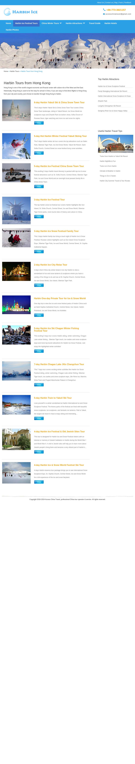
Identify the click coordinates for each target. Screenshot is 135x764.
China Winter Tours (52, 23)
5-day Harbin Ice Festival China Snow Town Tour (59, 166)
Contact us (109, 3)
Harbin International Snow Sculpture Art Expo (114, 96)
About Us (100, 3)
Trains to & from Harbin (108, 166)
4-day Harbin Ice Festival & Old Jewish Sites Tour (59, 431)
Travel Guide (94, 23)
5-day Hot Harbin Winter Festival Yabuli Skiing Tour (60, 136)
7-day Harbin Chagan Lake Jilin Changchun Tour (59, 364)
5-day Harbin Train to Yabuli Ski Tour (53, 398)
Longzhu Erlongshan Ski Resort (109, 106)
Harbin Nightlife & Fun (108, 161)
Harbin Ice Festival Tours (26, 23)
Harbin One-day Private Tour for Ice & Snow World (60, 298)
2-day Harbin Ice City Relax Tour (50, 265)
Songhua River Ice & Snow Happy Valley (112, 111)
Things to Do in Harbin (108, 176)
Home (8, 23)
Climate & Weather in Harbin (110, 171)
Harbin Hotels (111, 23)
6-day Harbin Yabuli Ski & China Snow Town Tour (59, 102)
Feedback (127, 3)
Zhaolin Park (102, 101)
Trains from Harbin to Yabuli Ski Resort (114, 156)
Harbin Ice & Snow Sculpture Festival (111, 86)
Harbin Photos (12, 30)
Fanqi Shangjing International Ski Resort (112, 91)
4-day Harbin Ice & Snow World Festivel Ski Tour (59, 465)
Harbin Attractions (75, 23)
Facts (121, 3)
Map (115, 3)
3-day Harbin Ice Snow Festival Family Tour (56, 231)
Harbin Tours (14, 71)
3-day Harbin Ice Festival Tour (49, 200)
